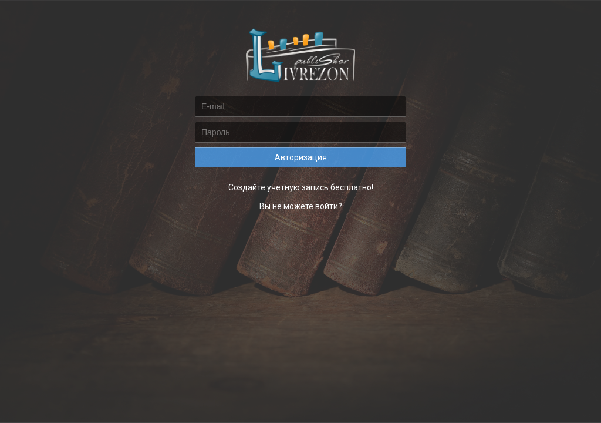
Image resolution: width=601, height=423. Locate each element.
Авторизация (301, 157)
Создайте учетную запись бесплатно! (300, 187)
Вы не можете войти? (300, 206)
